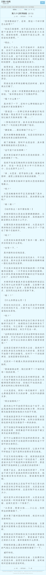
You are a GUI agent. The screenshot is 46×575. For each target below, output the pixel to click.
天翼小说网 (3, 7)
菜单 (43, 2)
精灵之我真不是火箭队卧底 (18, 7)
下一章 (30, 16)
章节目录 (23, 16)
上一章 (16, 16)
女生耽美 (9, 7)
